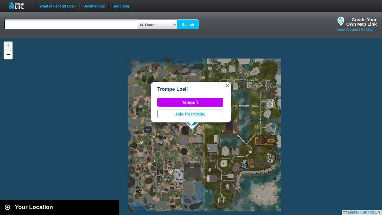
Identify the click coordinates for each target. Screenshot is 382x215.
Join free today (190, 114)
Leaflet (350, 212)
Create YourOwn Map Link (361, 22)
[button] (227, 85)
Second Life (19, 5)
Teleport (190, 102)
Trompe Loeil (172, 89)
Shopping (121, 5)
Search (188, 25)
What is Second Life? (57, 5)
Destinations (94, 5)
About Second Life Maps (355, 30)
